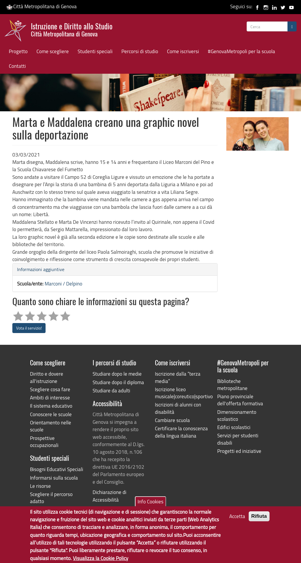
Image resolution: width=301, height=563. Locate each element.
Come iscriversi (183, 51)
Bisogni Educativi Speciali (56, 469)
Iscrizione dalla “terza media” (177, 377)
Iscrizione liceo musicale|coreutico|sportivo (181, 393)
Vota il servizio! (29, 328)
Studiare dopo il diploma (118, 382)
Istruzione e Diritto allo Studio (72, 29)
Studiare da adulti (111, 390)
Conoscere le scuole (51, 414)
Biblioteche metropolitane (232, 384)
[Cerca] (292, 26)
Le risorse (40, 486)
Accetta (237, 521)
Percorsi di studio (139, 51)
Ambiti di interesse (50, 397)
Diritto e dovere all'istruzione (46, 377)
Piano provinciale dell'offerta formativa (240, 400)
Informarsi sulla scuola (54, 477)
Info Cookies (150, 506)
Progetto (18, 51)
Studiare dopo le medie (117, 373)
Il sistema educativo (51, 405)
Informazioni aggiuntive (40, 269)
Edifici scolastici (233, 427)
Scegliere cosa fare (50, 389)
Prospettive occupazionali (44, 441)
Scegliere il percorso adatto (51, 498)
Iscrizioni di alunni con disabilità (178, 408)
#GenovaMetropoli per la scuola (241, 51)
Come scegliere (52, 51)
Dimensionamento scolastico (236, 415)
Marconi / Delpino (63, 283)
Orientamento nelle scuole (50, 426)
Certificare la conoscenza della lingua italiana (181, 432)
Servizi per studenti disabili (237, 439)
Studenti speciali (95, 51)
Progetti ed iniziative (239, 451)
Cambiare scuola (172, 420)
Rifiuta (259, 521)
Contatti (17, 66)
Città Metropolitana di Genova (41, 6)
